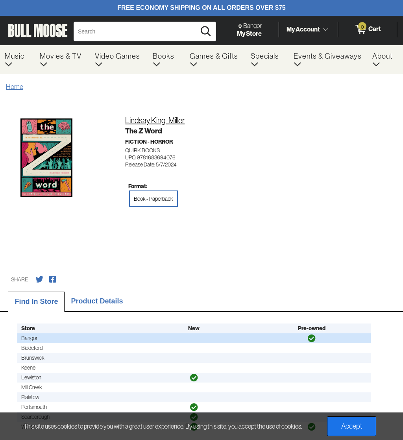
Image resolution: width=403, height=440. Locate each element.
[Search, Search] (136, 31)
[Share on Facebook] (52, 279)
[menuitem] (17, 59)
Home (14, 86)
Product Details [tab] (97, 301)
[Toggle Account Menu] (325, 29)
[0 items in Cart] (367, 29)
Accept (351, 426)
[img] (312, 338)
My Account (303, 29)
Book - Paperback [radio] (153, 198)
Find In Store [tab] (36, 301)
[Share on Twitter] (39, 279)
